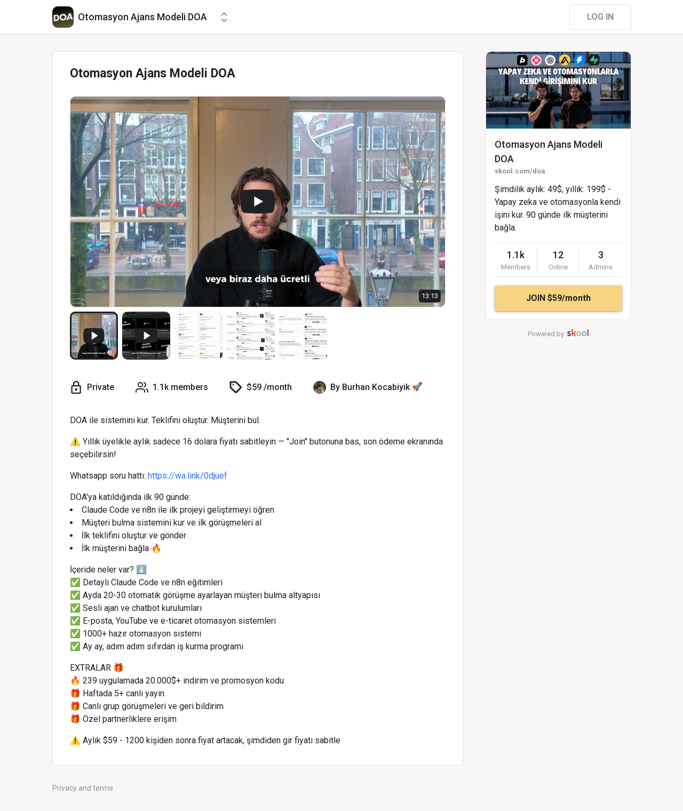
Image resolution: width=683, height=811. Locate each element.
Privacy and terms (82, 788)
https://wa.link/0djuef (187, 476)
